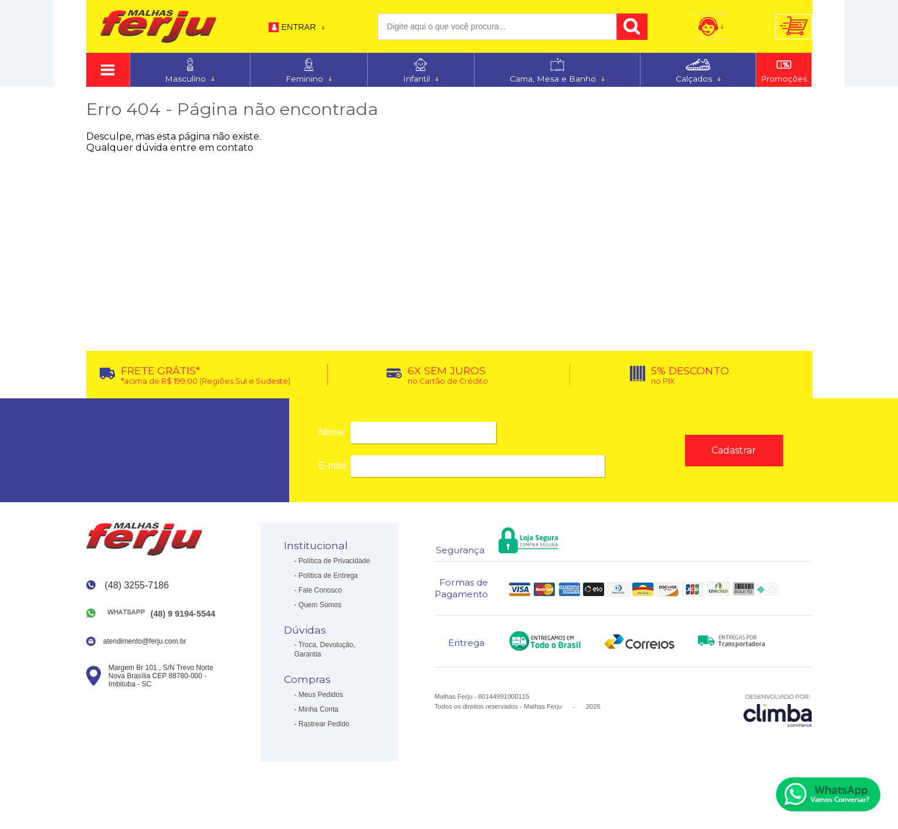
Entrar (298, 27)
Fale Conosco (320, 590)
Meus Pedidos (321, 695)
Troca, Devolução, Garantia (324, 649)
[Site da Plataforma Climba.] (777, 710)
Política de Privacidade (334, 561)
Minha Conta (318, 709)
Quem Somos (320, 605)
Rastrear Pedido (324, 724)
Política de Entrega (328, 575)
